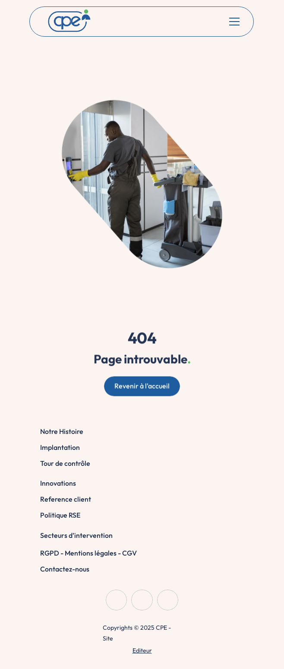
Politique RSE (60, 515)
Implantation (60, 447)
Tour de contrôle (65, 463)
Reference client (65, 499)
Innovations (58, 483)
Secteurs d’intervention (76, 535)
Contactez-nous (64, 569)
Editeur (142, 650)
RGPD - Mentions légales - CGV (88, 553)
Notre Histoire (61, 431)
